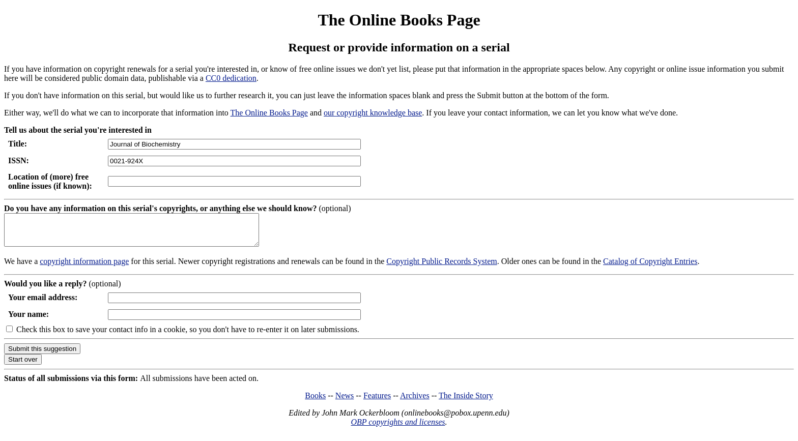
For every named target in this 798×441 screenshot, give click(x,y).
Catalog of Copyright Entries (650, 267)
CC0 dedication (231, 78)
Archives (415, 401)
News (344, 401)
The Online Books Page (399, 20)
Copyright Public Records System (441, 267)
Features (377, 401)
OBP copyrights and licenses (398, 428)
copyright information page (84, 267)
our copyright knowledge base (373, 112)
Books (315, 401)
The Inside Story (466, 401)
